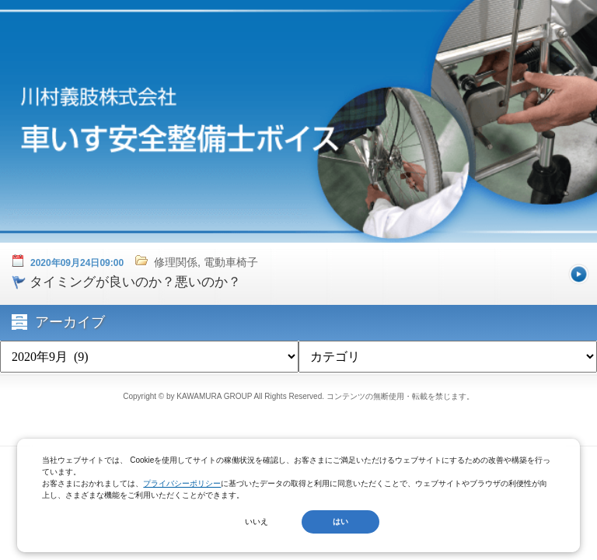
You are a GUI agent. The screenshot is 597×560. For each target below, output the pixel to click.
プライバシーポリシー (182, 483)
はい (340, 521)
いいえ (256, 521)
